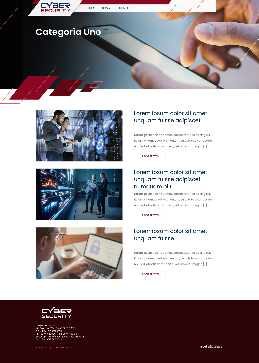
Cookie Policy (62, 347)
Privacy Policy (43, 347)
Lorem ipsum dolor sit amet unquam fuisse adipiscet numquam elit (170, 179)
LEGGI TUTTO (150, 156)
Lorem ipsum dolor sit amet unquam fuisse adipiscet (170, 116)
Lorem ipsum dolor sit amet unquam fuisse (170, 234)
